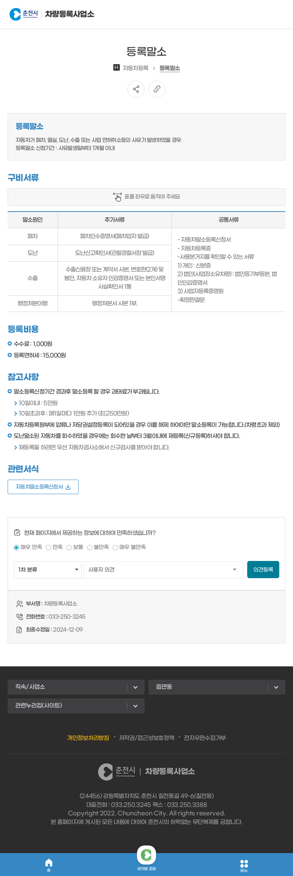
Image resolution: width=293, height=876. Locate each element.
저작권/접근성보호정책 (146, 738)
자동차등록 (130, 68)
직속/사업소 (30, 687)
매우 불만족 (132, 547)
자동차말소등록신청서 (43, 487)
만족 (58, 547)
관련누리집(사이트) (38, 705)
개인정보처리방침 (88, 738)
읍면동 (164, 687)
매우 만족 (31, 547)
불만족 (101, 547)
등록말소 (169, 68)
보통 (78, 547)
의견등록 (263, 570)
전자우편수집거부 (205, 738)
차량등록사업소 (47, 14)
